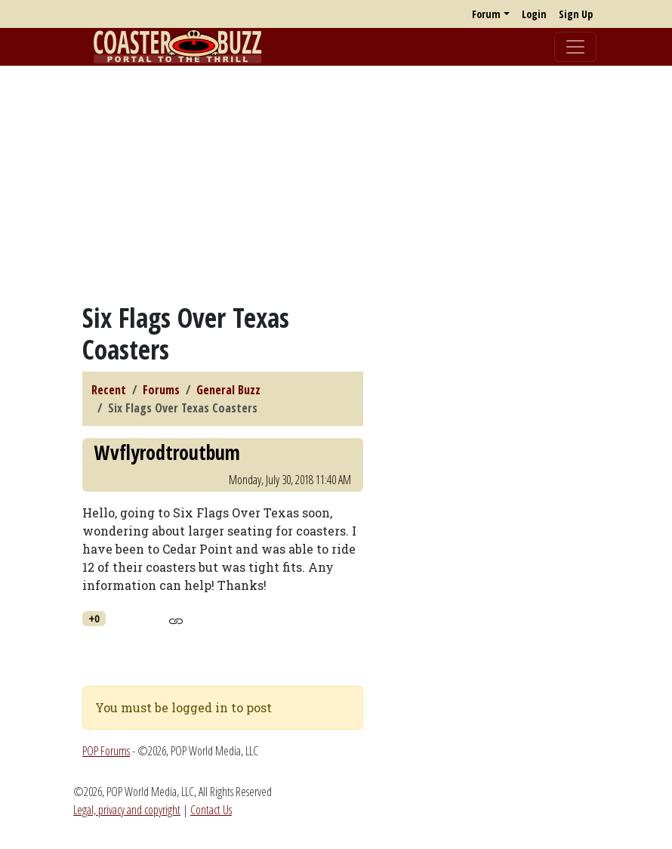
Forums (161, 389)
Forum (486, 14)
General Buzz (228, 389)
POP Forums (106, 750)
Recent (108, 389)
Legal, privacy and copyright (126, 809)
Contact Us (211, 809)
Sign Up (576, 14)
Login (534, 14)
